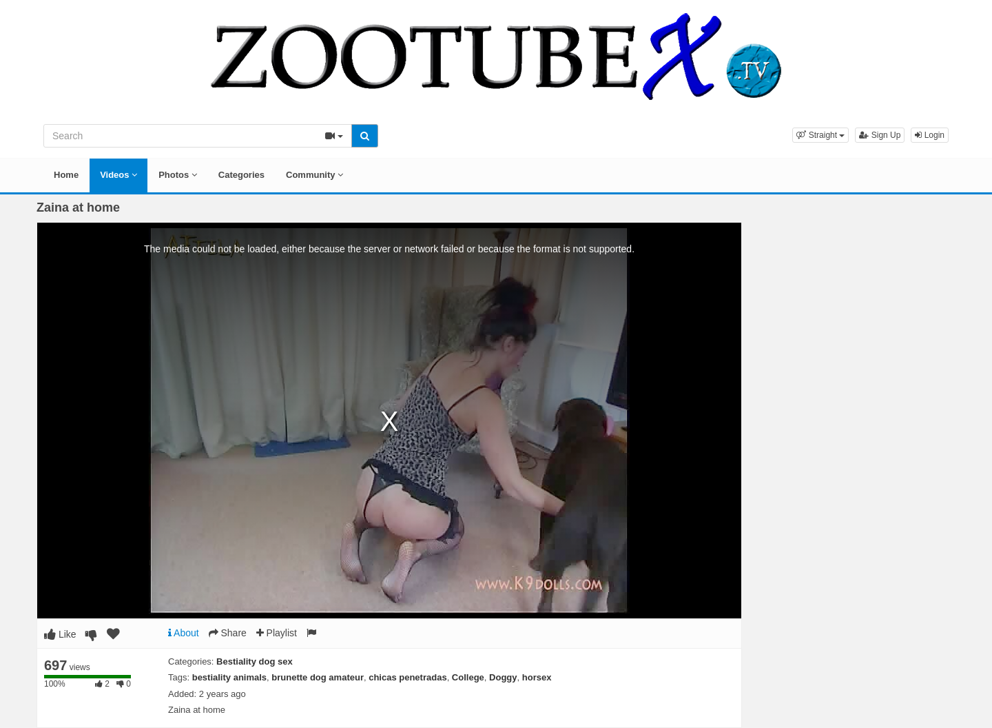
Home (66, 175)
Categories (241, 175)
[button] (820, 135)
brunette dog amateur (317, 677)
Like (60, 634)
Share (228, 632)
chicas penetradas (407, 677)
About (183, 632)
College (468, 677)
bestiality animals (229, 677)
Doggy (503, 677)
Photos (177, 175)
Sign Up (879, 135)
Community (314, 175)
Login (929, 135)
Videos (118, 175)
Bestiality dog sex (254, 661)
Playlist (276, 632)
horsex (537, 677)
